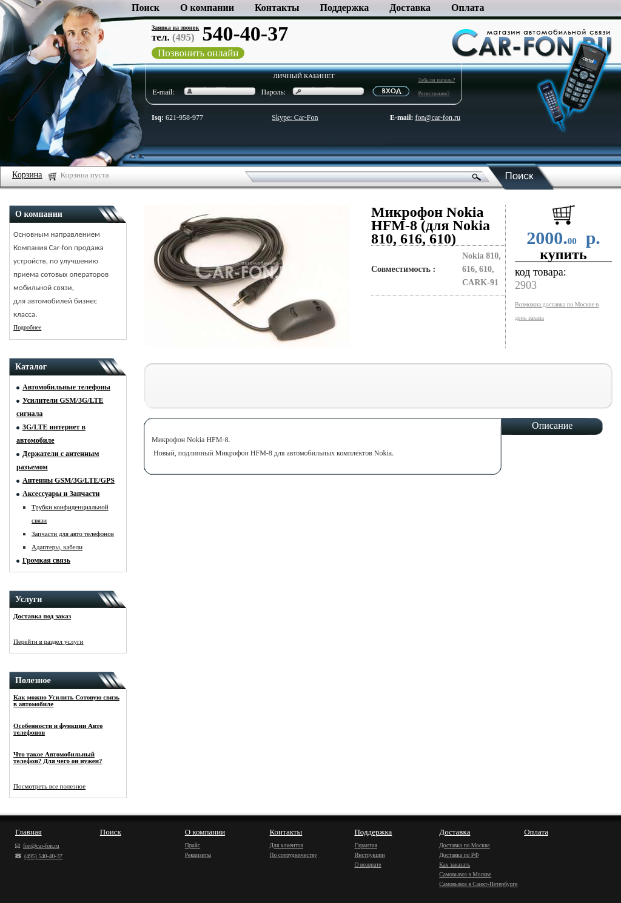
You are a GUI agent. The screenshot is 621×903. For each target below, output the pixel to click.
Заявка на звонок (175, 27)
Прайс (192, 845)
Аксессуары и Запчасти (61, 493)
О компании (207, 7)
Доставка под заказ (42, 616)
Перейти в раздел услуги (48, 641)
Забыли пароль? (436, 80)
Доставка (410, 7)
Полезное (33, 680)
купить (563, 254)
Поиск (145, 7)
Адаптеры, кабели (57, 547)
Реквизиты (198, 855)
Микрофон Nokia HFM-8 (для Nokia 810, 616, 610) (430, 225)
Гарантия (365, 845)
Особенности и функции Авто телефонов (57, 729)
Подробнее (27, 327)
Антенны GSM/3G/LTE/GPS (68, 480)
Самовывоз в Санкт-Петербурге (478, 884)
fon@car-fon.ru (437, 117)
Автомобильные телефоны (66, 387)
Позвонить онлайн (198, 53)
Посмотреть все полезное (49, 786)
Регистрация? (434, 93)
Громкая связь (46, 560)
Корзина (27, 174)
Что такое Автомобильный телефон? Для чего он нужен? (57, 757)
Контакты (277, 7)
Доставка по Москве (464, 845)
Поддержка (344, 7)
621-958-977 (177, 117)
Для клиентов (287, 845)
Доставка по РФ (458, 855)
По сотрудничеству (293, 855)
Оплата (467, 7)
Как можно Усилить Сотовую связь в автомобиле (66, 700)
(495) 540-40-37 (38, 856)
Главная (28, 831)
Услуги (28, 599)
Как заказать (454, 864)
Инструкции (369, 855)
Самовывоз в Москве (465, 874)
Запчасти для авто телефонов (73, 533)
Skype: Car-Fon (295, 117)
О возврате (367, 864)
